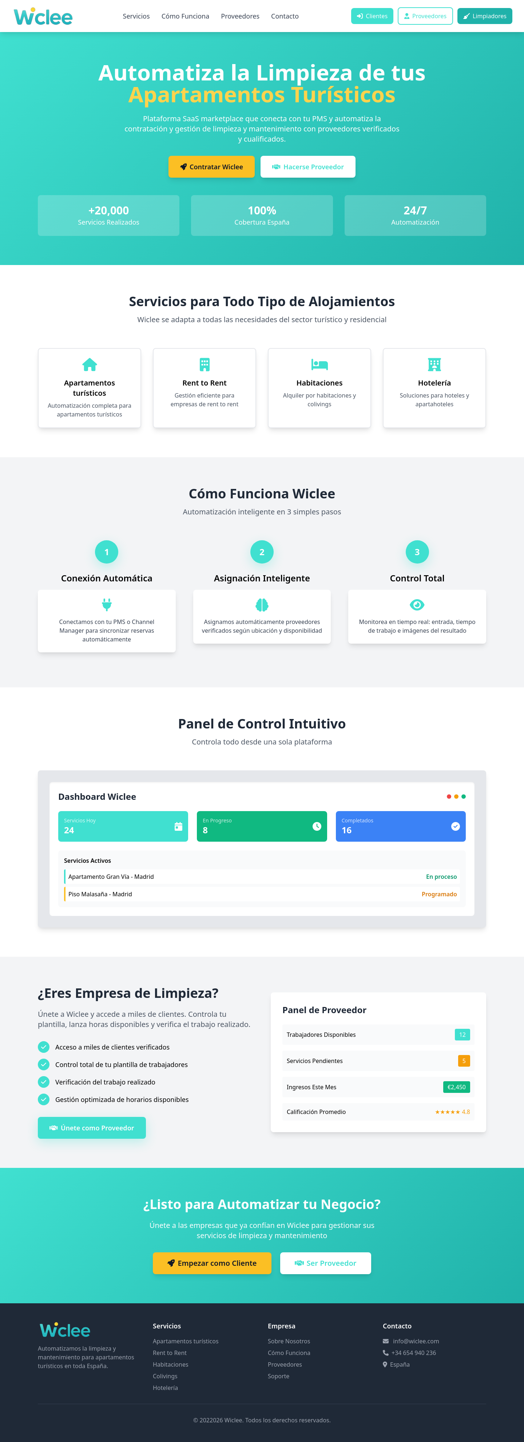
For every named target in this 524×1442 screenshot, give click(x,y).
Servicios (136, 16)
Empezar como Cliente (212, 1263)
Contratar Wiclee (211, 166)
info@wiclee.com (416, 1341)
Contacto (285, 16)
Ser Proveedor (326, 1263)
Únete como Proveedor (91, 1127)
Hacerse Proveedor (308, 166)
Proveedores (240, 16)
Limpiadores (485, 16)
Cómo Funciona (186, 16)
